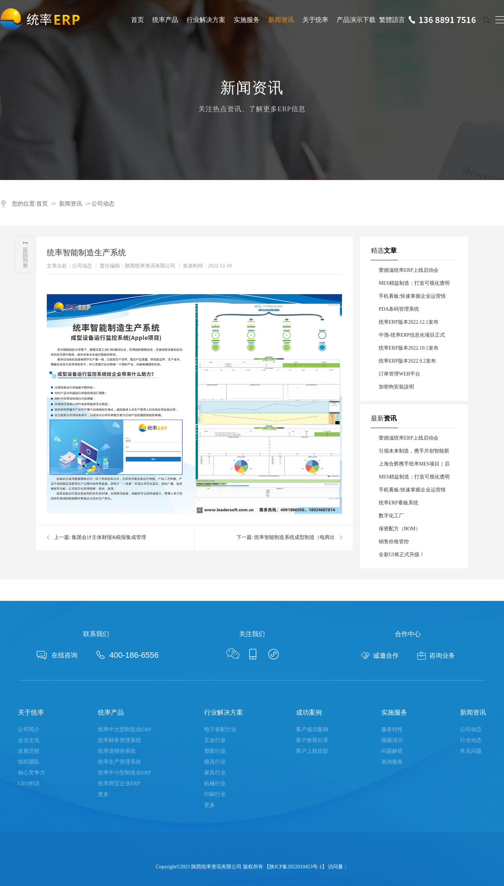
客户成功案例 (312, 729)
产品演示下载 (356, 19)
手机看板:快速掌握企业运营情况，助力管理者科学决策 (412, 298)
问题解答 (392, 751)
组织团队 (29, 762)
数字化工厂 (391, 515)
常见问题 (471, 751)
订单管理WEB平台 (399, 374)
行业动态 (471, 740)
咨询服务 (392, 762)
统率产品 (165, 19)
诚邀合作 (380, 655)
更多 (103, 794)
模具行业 (215, 762)
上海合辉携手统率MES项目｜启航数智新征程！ (414, 466)
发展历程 (29, 751)
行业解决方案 (205, 19)
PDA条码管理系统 (399, 309)
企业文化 (29, 740)
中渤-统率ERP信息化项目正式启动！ (412, 337)
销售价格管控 (394, 541)
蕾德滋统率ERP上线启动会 (408, 270)
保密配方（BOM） (399, 528)
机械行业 (215, 783)
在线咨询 (57, 655)
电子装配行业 (220, 729)
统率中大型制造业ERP (124, 729)
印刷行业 (215, 794)
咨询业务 (436, 655)
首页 (137, 19)
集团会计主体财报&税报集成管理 (109, 537)
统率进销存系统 (117, 751)
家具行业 (215, 772)
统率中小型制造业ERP (124, 772)
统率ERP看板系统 (398, 502)
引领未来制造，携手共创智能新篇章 (414, 453)
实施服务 (247, 19)
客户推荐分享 (312, 740)
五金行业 (215, 740)
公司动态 (102, 204)
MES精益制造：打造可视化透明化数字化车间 (414, 285)
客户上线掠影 (312, 751)
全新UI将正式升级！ (401, 554)
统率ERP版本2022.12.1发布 (408, 322)
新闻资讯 (281, 19)
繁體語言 (392, 19)
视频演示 (392, 740)
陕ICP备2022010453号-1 (295, 866)
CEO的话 (29, 783)
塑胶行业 (215, 751)
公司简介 (29, 729)
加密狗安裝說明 (396, 387)
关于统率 (315, 19)
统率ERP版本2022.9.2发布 (407, 361)
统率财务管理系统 (119, 740)
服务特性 (392, 729)
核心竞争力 (31, 772)
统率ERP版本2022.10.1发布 (408, 348)
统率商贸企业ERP (119, 783)
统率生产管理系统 (119, 762)
